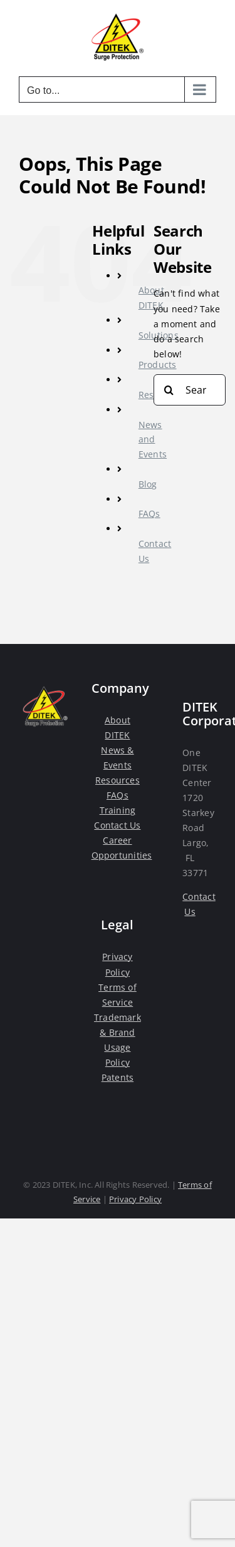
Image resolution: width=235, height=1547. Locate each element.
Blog (147, 484)
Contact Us (117, 825)
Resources (117, 780)
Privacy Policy (135, 1199)
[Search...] (190, 390)
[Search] (169, 390)
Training (118, 810)
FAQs (149, 513)
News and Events (152, 440)
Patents (117, 1077)
